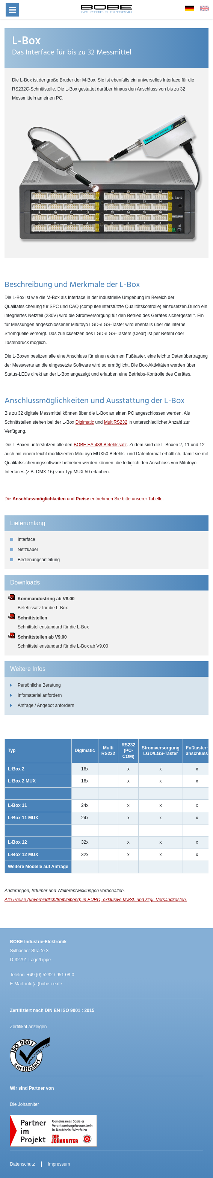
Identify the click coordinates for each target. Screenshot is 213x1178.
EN (204, 8)
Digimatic (85, 422)
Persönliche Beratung (39, 685)
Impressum (59, 1164)
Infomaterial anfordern (40, 695)
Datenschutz (22, 1164)
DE (189, 8)
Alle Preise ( (17, 899)
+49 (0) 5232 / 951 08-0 (50, 974)
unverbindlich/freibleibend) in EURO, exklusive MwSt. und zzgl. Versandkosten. (108, 899)
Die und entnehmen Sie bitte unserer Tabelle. (84, 498)
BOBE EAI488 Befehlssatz (100, 444)
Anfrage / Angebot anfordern (46, 705)
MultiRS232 (115, 422)
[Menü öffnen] (12, 10)
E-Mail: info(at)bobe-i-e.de (36, 983)
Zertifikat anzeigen (28, 1026)
